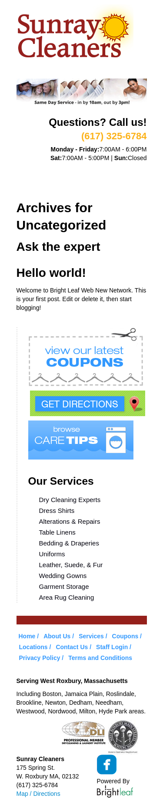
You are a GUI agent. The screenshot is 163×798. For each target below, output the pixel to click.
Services (99, 167)
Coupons (78, 178)
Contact (75, 189)
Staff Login (112, 647)
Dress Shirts (57, 510)
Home (26, 167)
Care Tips (119, 178)
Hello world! (51, 272)
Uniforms (52, 554)
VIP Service (35, 178)
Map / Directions (38, 793)
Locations (34, 189)
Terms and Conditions (100, 657)
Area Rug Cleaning (66, 597)
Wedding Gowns (63, 575)
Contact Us (72, 647)
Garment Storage (64, 586)
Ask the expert (58, 246)
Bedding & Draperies (69, 543)
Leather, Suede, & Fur (71, 564)
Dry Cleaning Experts (70, 499)
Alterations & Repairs (69, 521)
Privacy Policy (39, 657)
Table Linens (57, 532)
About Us (59, 167)
